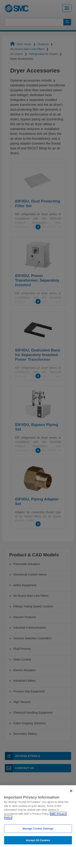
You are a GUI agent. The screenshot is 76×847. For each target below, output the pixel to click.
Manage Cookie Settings (38, 832)
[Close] (71, 795)
